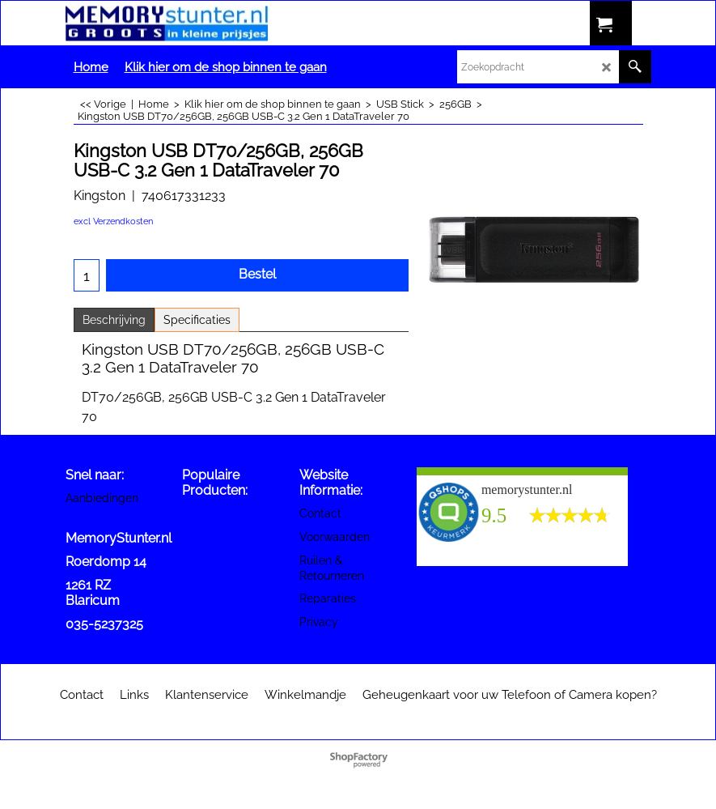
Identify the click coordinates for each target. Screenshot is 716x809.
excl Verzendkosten (113, 221)
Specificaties (197, 319)
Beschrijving (114, 319)
